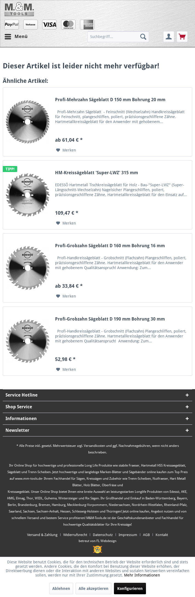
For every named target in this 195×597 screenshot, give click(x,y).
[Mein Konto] (168, 36)
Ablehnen (61, 588)
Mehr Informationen (142, 575)
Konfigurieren (130, 588)
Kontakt (162, 535)
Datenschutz (103, 535)
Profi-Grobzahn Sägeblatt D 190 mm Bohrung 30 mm (110, 319)
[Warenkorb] (182, 36)
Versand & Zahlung (42, 535)
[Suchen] (143, 36)
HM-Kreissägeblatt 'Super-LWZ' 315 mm (96, 172)
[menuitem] (124, 36)
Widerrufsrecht (75, 535)
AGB (146, 535)
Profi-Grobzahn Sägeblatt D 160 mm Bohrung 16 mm (110, 245)
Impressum (128, 535)
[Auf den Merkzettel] (66, 150)
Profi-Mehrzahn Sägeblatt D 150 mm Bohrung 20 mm (110, 99)
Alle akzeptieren (93, 588)
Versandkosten (94, 446)
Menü (16, 35)
